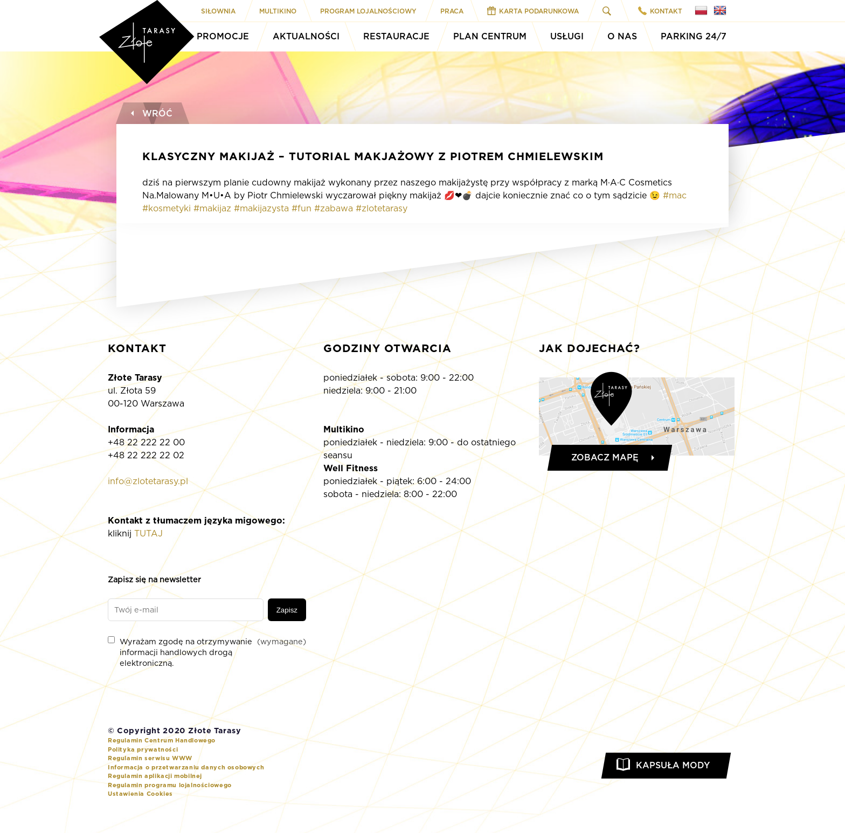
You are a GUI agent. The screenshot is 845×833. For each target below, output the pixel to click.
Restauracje (396, 36)
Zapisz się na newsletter (154, 579)
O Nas (622, 36)
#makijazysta (261, 208)
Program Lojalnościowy (368, 11)
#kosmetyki (166, 208)
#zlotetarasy (381, 208)
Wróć (150, 113)
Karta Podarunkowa (533, 10)
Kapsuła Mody (673, 765)
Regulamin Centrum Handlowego (162, 740)
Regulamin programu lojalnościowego (170, 785)
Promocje (223, 36)
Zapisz (286, 610)
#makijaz (212, 208)
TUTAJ (148, 533)
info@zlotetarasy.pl (148, 481)
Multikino (277, 11)
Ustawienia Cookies (140, 793)
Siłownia (218, 11)
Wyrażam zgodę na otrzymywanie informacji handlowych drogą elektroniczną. (207, 651)
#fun (301, 208)
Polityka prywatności (143, 749)
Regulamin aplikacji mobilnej (155, 776)
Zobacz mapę (605, 457)
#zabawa (333, 208)
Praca (451, 11)
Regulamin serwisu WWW (150, 758)
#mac (675, 195)
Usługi (567, 36)
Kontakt (660, 10)
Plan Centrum (490, 36)
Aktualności (306, 36)
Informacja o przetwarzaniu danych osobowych (186, 767)
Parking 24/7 (693, 36)
